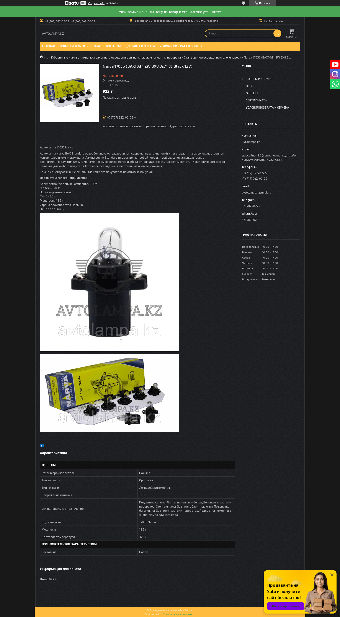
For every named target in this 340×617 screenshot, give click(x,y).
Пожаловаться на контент (179, 613)
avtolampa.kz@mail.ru (256, 192)
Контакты (113, 46)
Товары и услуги (72, 46)
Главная (48, 46)
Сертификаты (256, 100)
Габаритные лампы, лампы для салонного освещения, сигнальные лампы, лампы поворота (116, 57)
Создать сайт (96, 3)
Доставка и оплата (140, 46)
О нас (97, 46)
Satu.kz (189, 610)
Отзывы (252, 93)
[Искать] (277, 33)
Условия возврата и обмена (181, 46)
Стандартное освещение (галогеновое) (212, 57)
